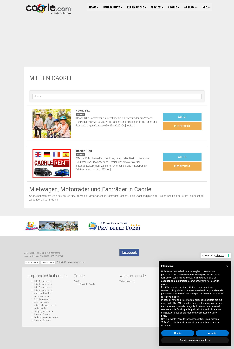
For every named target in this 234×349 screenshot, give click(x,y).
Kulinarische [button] (136, 7)
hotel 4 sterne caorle (43, 290)
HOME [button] (93, 7)
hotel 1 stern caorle (42, 281)
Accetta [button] (212, 333)
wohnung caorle (41, 302)
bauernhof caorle (42, 314)
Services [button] (157, 7)
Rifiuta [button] (177, 333)
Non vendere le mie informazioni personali (200, 303)
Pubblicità (61, 262)
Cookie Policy (48, 262)
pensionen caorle (41, 296)
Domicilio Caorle (87, 284)
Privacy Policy (32, 262)
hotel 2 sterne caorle (43, 284)
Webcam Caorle (126, 281)
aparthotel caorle (42, 293)
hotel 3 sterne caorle (43, 287)
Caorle (77, 281)
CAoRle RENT (84, 151)
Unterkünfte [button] (112, 7)
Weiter (130, 125)
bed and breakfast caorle (46, 317)
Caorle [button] (173, 7)
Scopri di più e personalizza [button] (195, 340)
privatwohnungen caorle (45, 305)
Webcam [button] (190, 7)
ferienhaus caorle (42, 299)
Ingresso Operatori (76, 262)
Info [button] (206, 7)
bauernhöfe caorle (42, 320)
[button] (227, 266)
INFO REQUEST (182, 126)
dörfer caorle (40, 308)
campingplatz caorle (43, 311)
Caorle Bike (83, 110)
